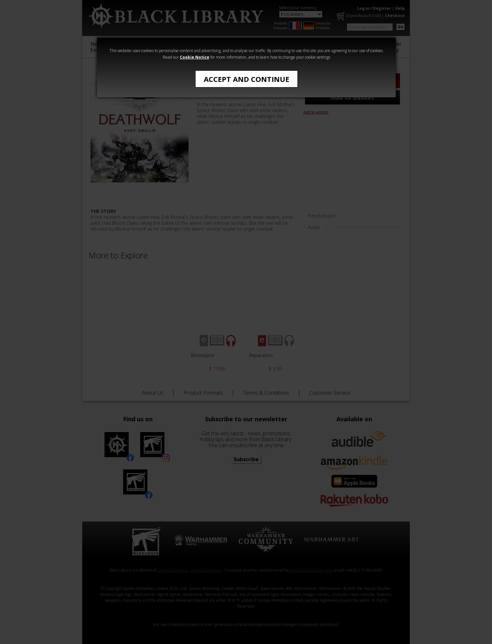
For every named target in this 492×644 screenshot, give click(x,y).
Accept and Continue (246, 79)
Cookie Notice (194, 57)
